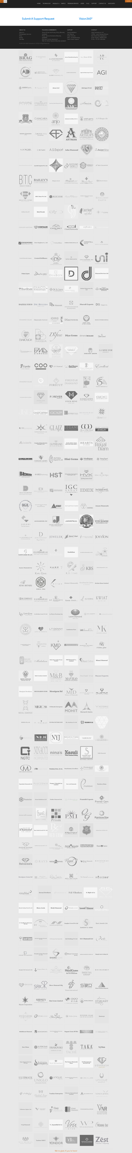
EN (2, 1)
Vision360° (86, 19)
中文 (5, 1)
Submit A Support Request (38, 19)
